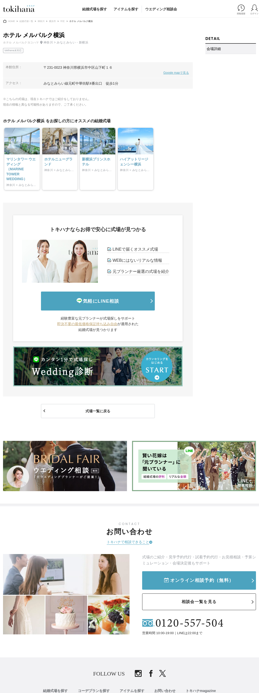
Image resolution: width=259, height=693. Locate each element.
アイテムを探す (126, 9)
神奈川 (41, 21)
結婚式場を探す (94, 9)
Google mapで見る (176, 73)
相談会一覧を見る (199, 602)
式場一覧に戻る (97, 411)
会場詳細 (214, 49)
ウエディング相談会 (161, 9)
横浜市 (52, 21)
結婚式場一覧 (26, 21)
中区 (62, 21)
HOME (11, 21)
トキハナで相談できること (128, 542)
